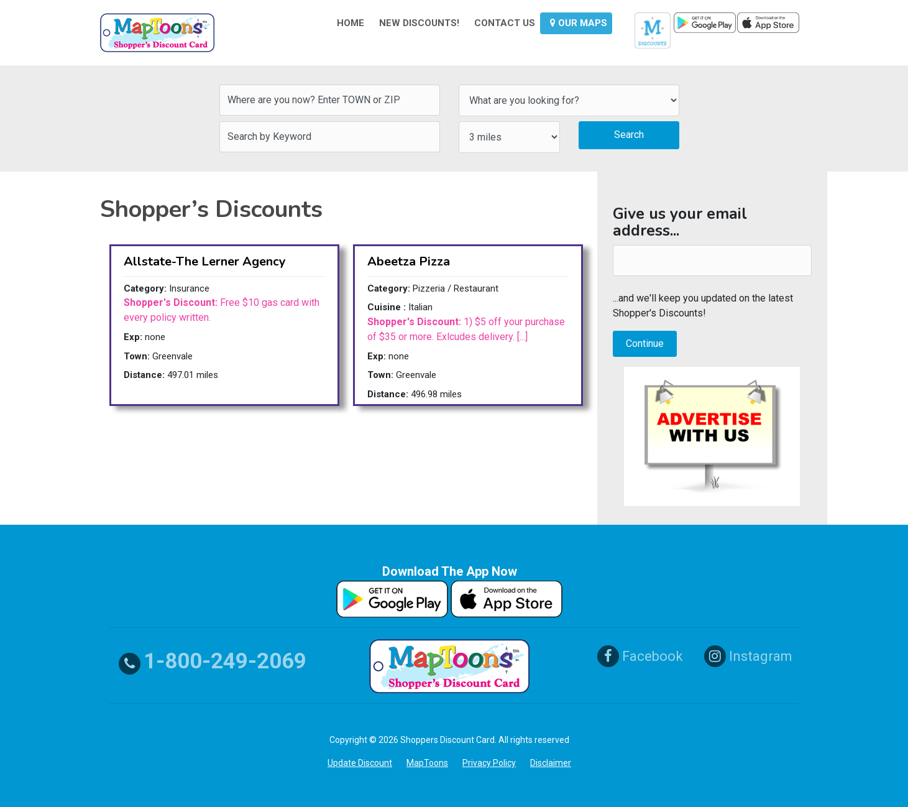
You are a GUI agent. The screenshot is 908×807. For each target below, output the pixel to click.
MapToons (427, 763)
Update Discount (360, 763)
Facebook (640, 656)
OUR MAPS (578, 23)
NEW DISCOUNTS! (419, 23)
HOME (350, 23)
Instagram (748, 656)
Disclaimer (550, 763)
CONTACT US (504, 23)
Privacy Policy (489, 763)
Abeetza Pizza (408, 261)
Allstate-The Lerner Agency (205, 261)
